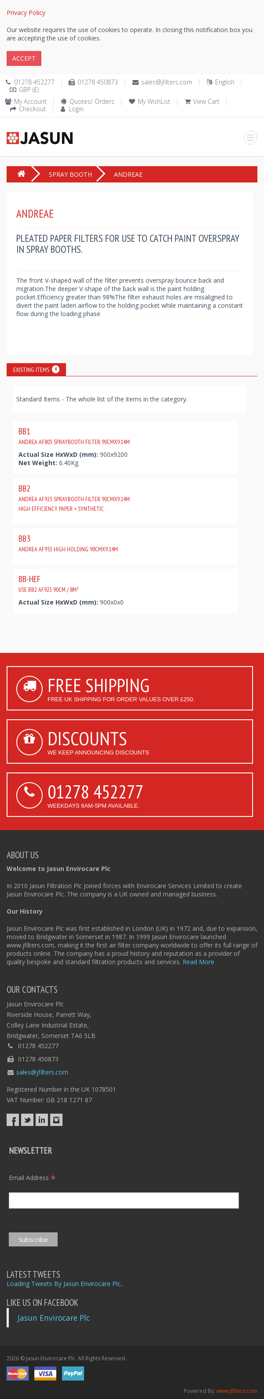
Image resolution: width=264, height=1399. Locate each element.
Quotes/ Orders (92, 101)
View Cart (206, 101)
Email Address (32, 1178)
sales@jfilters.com (166, 82)
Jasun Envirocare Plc (54, 1317)
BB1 (74, 436)
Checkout (32, 109)
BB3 (68, 543)
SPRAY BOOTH (70, 174)
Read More (198, 962)
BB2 (74, 498)
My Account (30, 101)
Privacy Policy (26, 12)
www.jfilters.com (236, 1391)
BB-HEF (48, 583)
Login (76, 109)
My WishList (154, 101)
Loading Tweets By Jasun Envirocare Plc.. (65, 1283)
